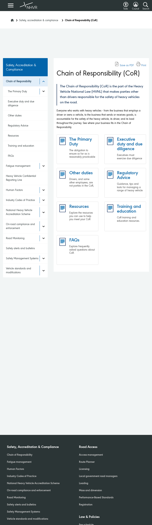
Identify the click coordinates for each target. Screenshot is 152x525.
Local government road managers (98, 476)
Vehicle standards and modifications (18, 270)
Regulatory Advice (18, 125)
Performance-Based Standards (96, 497)
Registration (85, 504)
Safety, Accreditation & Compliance (33, 447)
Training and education (21, 145)
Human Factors (14, 190)
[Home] (9, 19)
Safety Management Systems (22, 258)
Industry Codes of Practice (20, 200)
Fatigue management (18, 165)
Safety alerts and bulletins (20, 248)
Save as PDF (124, 65)
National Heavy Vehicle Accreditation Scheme (19, 212)
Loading (83, 483)
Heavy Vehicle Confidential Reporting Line (21, 177)
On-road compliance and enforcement (20, 226)
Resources (13, 135)
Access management (91, 455)
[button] (125, 3)
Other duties (15, 115)
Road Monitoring (15, 238)
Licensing (84, 469)
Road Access (88, 447)
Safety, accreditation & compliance (38, 20)
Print (141, 65)
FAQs (11, 155)
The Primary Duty (17, 91)
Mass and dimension (90, 490)
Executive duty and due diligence (21, 103)
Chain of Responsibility (18, 81)
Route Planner (87, 462)
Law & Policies (89, 517)
